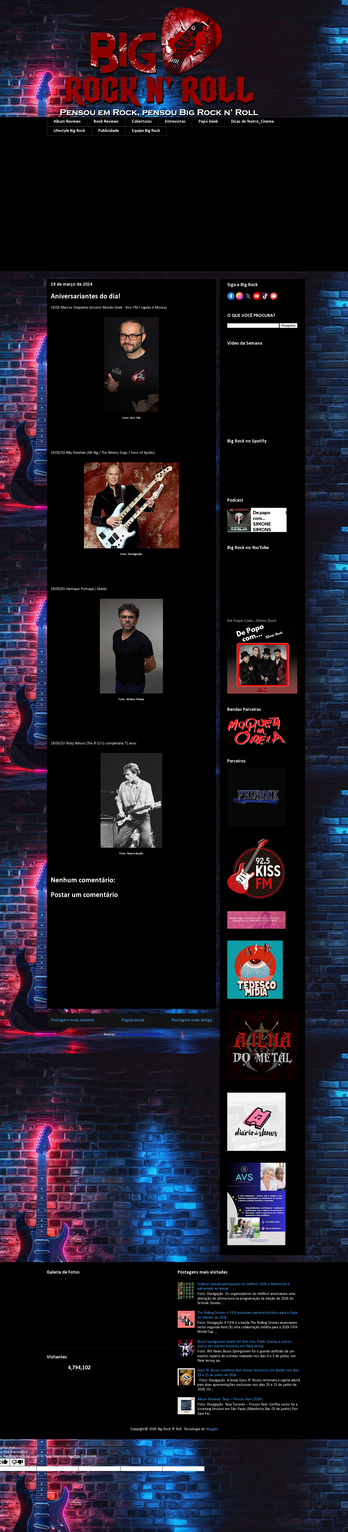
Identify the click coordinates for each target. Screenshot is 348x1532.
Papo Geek (208, 121)
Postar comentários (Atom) (137, 1034)
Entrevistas (175, 121)
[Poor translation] (17, 1462)
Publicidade (108, 131)
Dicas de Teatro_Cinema (252, 121)
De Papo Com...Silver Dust (252, 621)
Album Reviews (67, 121)
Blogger (212, 1429)
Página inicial (132, 1020)
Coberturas (142, 121)
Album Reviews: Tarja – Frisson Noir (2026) (229, 1399)
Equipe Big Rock (146, 131)
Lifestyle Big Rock (69, 131)
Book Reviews (106, 121)
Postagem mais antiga (192, 1020)
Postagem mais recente (72, 1020)
